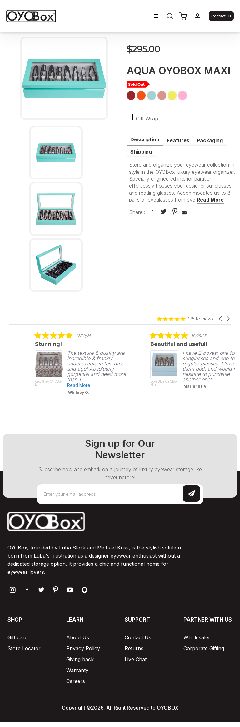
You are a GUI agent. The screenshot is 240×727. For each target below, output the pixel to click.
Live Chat (136, 659)
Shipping (141, 152)
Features (178, 140)
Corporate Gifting (203, 648)
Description (144, 139)
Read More (210, 200)
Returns (134, 648)
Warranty (77, 670)
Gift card (18, 637)
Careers (75, 681)
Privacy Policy (83, 648)
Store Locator (24, 648)
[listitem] (96, 363)
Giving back (80, 659)
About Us (77, 637)
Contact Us (221, 16)
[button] (221, 318)
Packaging (210, 140)
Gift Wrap (144, 118)
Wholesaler (196, 637)
